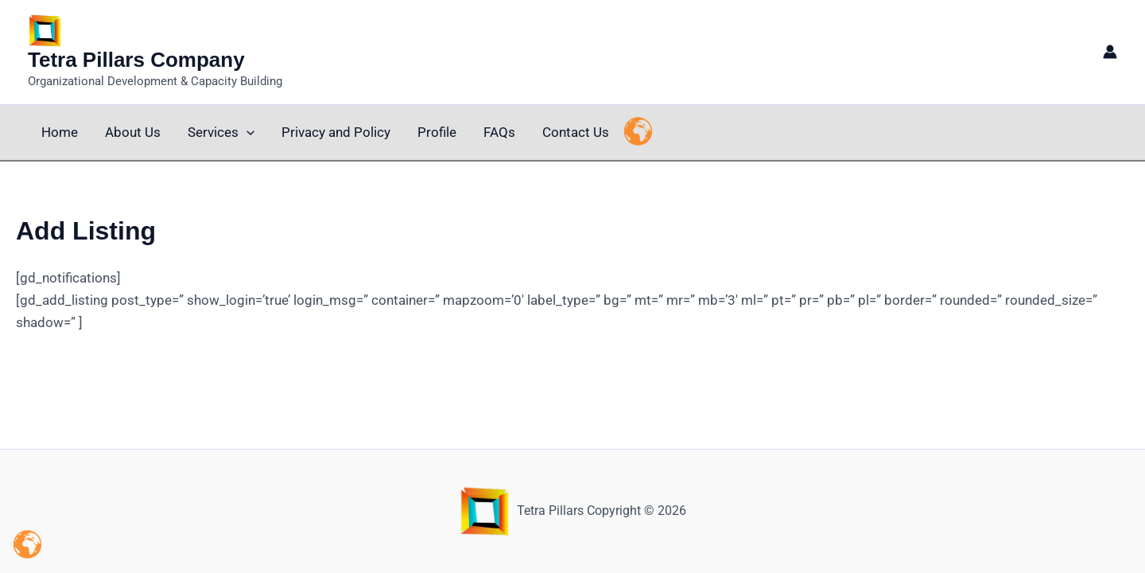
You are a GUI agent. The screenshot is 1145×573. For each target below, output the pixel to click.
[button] (246, 132)
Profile (436, 132)
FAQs (499, 132)
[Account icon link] (1110, 52)
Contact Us (575, 132)
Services (221, 132)
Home (59, 132)
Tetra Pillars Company (136, 60)
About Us (133, 132)
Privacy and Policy (335, 132)
